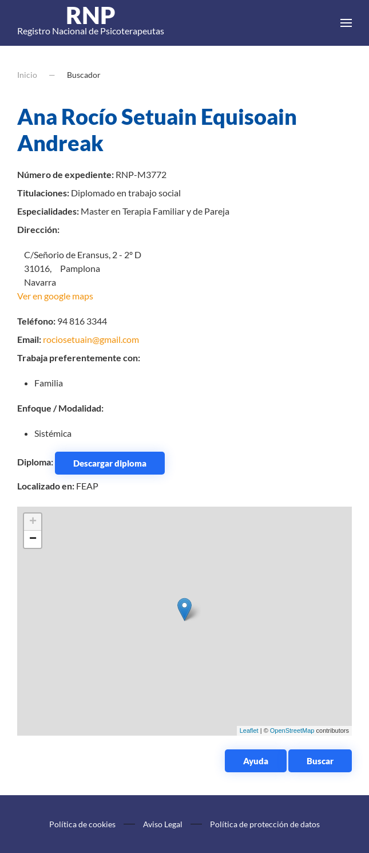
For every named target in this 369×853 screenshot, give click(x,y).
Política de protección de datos (265, 824)
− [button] (33, 539)
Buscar (320, 761)
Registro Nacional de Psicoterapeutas (90, 23)
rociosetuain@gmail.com (91, 339)
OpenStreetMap (292, 730)
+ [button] (33, 522)
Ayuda (255, 761)
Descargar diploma (109, 463)
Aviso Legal (162, 824)
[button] (346, 23)
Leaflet (249, 730)
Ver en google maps (55, 295)
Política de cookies (82, 824)
